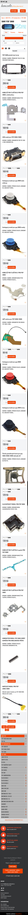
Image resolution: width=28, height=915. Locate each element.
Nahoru (4, 727)
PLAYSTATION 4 (14, 783)
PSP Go (3, 741)
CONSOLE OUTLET (14, 814)
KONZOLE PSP (4, 807)
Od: (8, 42)
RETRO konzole (5, 817)
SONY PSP (14, 736)
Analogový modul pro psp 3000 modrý (13, 227)
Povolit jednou (13, 866)
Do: (19, 42)
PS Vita (3, 762)
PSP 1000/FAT (5, 746)
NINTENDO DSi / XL (14, 799)
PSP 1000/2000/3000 (14, 738)
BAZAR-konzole (14, 812)
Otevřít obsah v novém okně (13, 876)
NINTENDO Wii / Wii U (14, 793)
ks (5, 87)
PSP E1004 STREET (6, 749)
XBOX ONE (3, 791)
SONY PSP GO (5, 757)
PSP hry (3, 773)
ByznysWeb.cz (19, 914)
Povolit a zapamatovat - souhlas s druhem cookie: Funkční (12, 871)
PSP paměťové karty (6, 765)
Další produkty (11, 727)
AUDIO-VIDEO (14, 809)
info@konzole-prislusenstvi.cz (9, 884)
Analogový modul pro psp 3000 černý (13, 408)
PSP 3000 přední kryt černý (10, 55)
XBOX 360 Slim (4, 788)
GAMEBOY (3, 804)
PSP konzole (14, 767)
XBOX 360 (14, 786)
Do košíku (11, 87)
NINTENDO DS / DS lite (14, 796)
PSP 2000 (4, 752)
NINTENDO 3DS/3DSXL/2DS (14, 801)
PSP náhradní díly (14, 744)
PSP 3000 (4, 754)
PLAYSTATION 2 (14, 778)
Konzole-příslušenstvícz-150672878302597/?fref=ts (14, 820)
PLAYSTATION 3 (14, 780)
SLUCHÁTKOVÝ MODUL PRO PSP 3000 (13, 504)
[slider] (3, 38)
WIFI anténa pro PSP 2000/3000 (12, 319)
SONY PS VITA (5, 760)
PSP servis (4, 770)
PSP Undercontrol (14, 775)
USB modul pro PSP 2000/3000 (11, 137)
